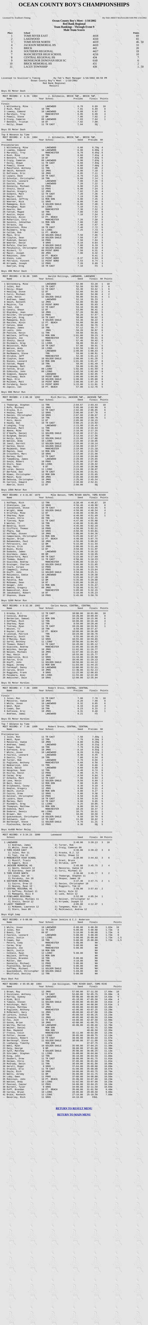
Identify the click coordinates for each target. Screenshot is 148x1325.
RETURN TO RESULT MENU (74, 1315)
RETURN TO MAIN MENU (74, 1322)
